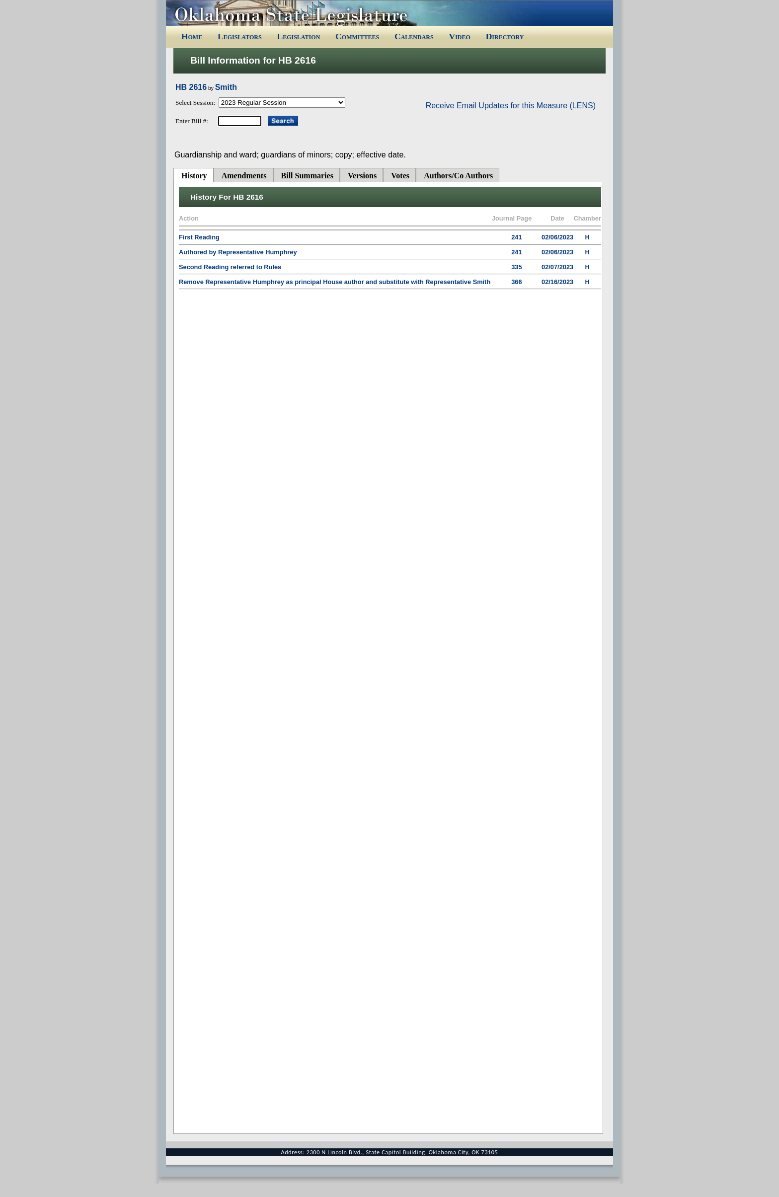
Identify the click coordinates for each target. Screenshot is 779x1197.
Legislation (298, 36)
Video (459, 36)
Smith (226, 87)
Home (191, 36)
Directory (505, 36)
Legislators (240, 36)
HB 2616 (191, 87)
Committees (357, 36)
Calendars (414, 36)
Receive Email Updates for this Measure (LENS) (511, 105)
